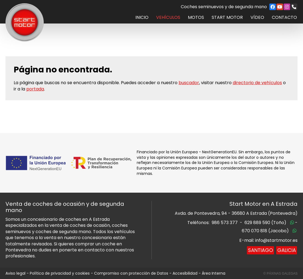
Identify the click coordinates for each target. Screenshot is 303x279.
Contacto (284, 17)
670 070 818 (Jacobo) (265, 231)
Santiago (260, 250)
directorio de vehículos (257, 83)
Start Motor (227, 17)
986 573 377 (225, 222)
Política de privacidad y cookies (60, 273)
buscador (189, 83)
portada (35, 89)
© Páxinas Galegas (280, 273)
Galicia (286, 250)
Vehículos (168, 17)
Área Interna (213, 273)
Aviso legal (15, 273)
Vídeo (257, 17)
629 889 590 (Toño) (265, 222)
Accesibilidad (185, 273)
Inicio (141, 17)
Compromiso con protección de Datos (131, 273)
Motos (196, 17)
